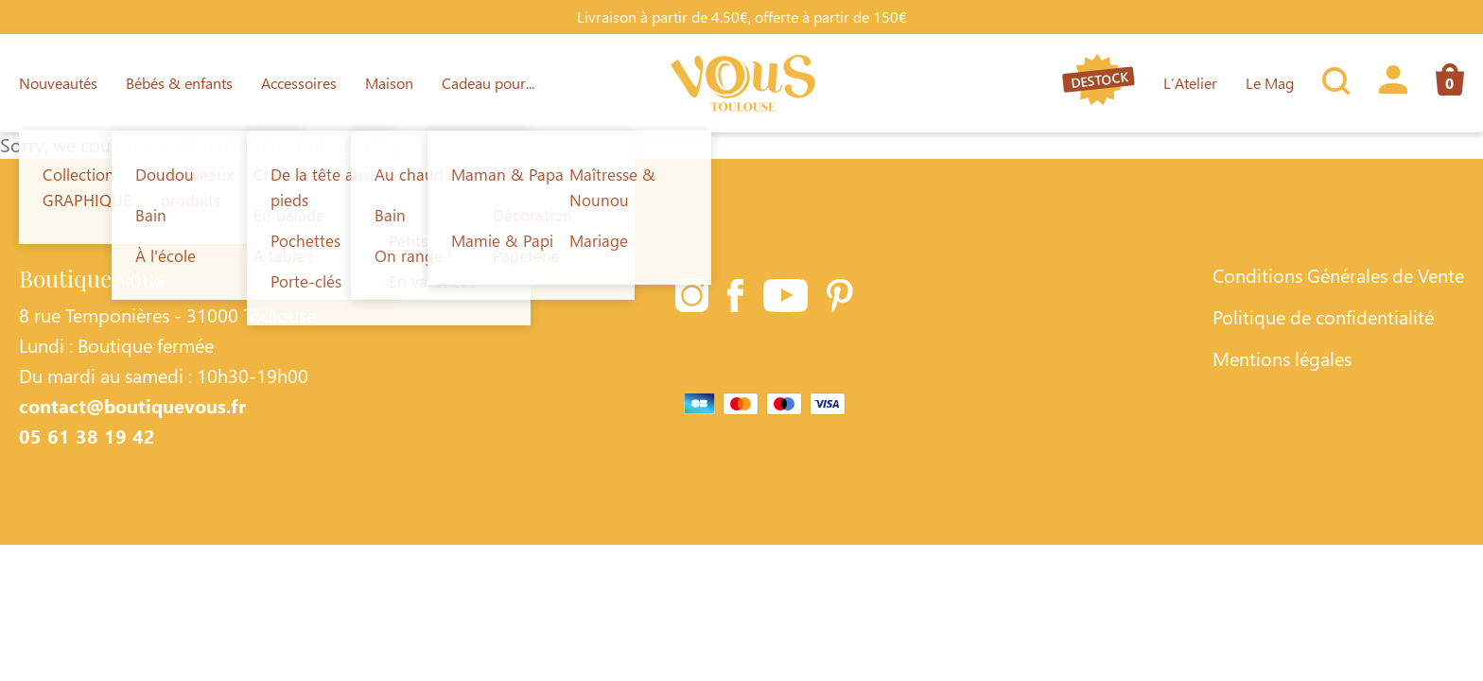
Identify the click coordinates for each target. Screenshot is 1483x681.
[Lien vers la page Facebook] (735, 299)
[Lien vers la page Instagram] (691, 299)
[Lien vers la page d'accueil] (743, 83)
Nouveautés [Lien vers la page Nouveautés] (58, 83)
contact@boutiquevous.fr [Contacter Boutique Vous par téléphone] (132, 405)
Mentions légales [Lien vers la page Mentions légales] (1282, 357)
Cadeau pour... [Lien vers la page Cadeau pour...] (488, 83)
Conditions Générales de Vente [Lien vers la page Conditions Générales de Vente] (1338, 274)
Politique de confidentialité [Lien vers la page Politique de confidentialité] (1323, 316)
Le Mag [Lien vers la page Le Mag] (1270, 83)
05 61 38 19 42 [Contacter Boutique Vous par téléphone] (87, 435)
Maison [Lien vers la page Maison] (389, 83)
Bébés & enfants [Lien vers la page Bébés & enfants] (179, 83)
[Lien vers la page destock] (1098, 83)
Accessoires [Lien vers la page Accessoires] (299, 83)
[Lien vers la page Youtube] (785, 299)
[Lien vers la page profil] (1393, 82)
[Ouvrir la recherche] (1336, 82)
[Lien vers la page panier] (1443, 82)
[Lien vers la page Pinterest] (840, 299)
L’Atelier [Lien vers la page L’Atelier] (1190, 83)
